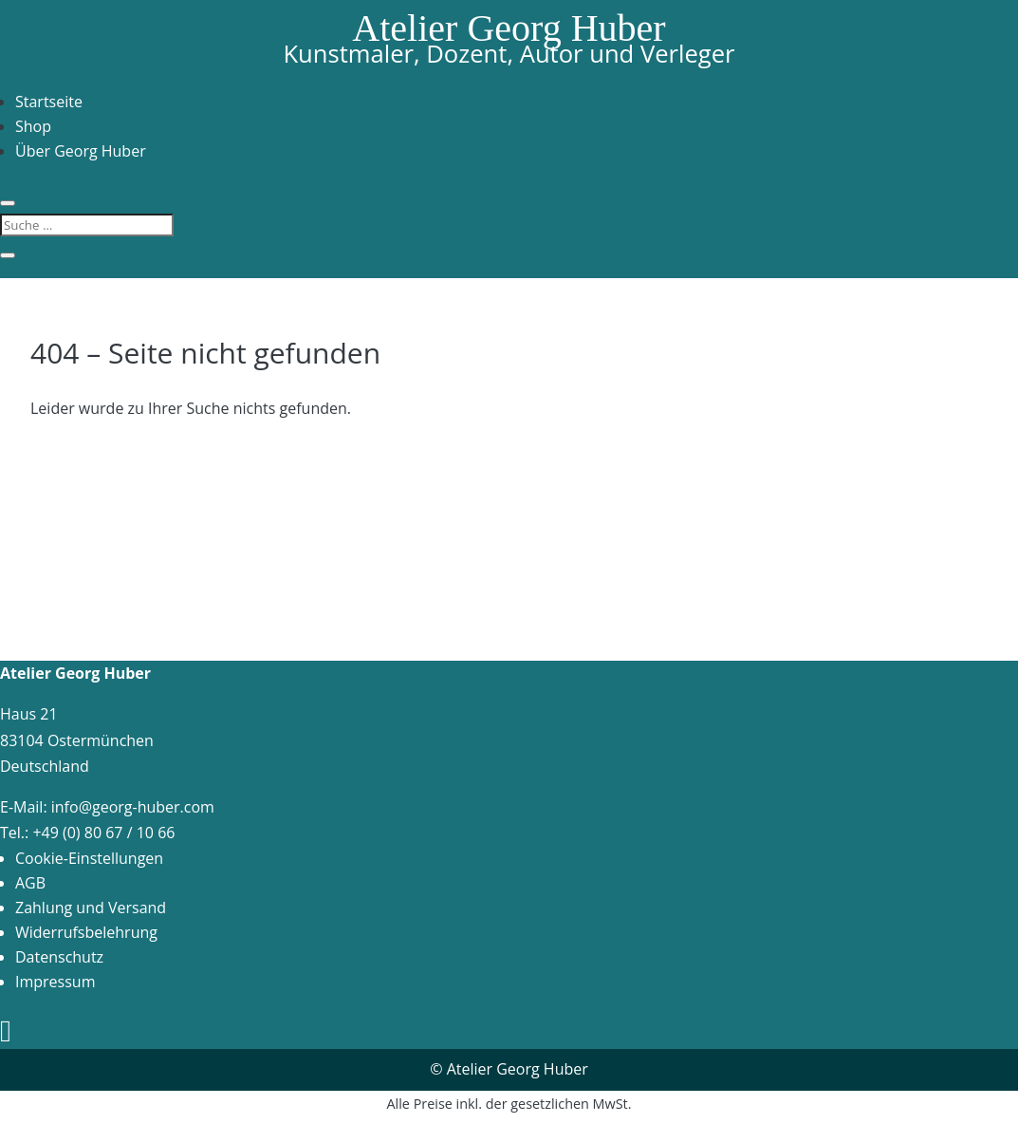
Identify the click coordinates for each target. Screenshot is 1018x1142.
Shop (33, 126)
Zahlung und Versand (90, 907)
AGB (30, 882)
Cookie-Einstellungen (89, 858)
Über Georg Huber (80, 150)
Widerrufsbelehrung (86, 932)
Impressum (55, 981)
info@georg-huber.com (132, 806)
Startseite (49, 101)
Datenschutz (59, 956)
